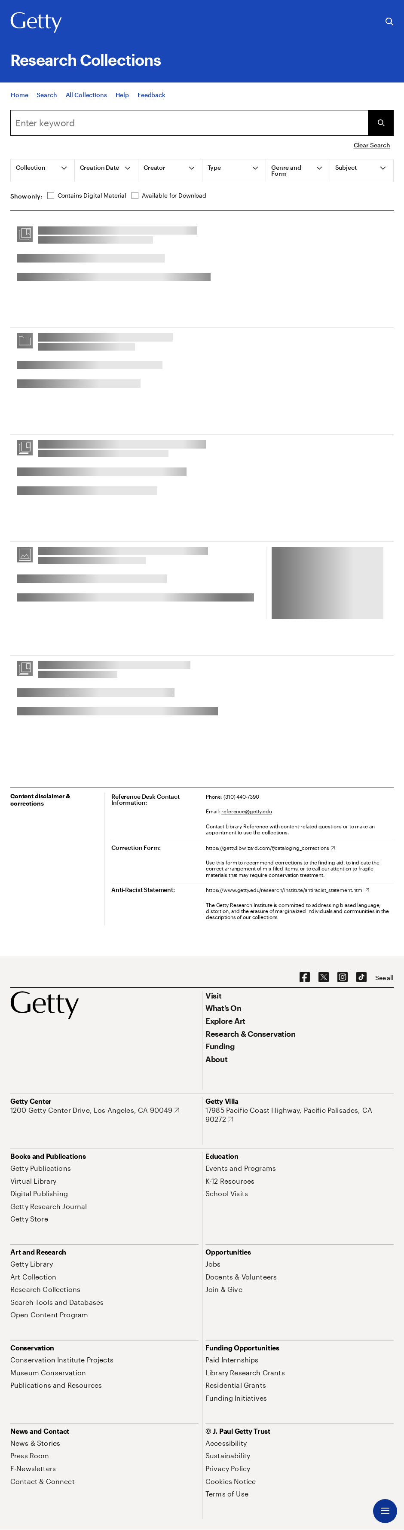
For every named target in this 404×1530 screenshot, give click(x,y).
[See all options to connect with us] (384, 978)
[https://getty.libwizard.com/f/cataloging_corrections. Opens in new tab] (270, 848)
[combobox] (189, 123)
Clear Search (372, 145)
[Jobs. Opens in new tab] (213, 1264)
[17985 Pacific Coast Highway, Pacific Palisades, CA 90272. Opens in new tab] (299, 1115)
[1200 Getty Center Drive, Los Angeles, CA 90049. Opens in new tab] (94, 1110)
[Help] (122, 95)
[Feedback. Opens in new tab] (151, 95)
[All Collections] (86, 95)
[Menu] (385, 1511)
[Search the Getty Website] (390, 22)
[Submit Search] (381, 123)
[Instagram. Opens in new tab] (342, 977)
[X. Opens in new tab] (323, 977)
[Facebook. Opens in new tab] (305, 977)
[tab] (43, 170)
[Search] (47, 95)
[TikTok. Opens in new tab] (361, 977)
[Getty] (36, 23)
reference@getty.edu (246, 811)
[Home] (19, 95)
